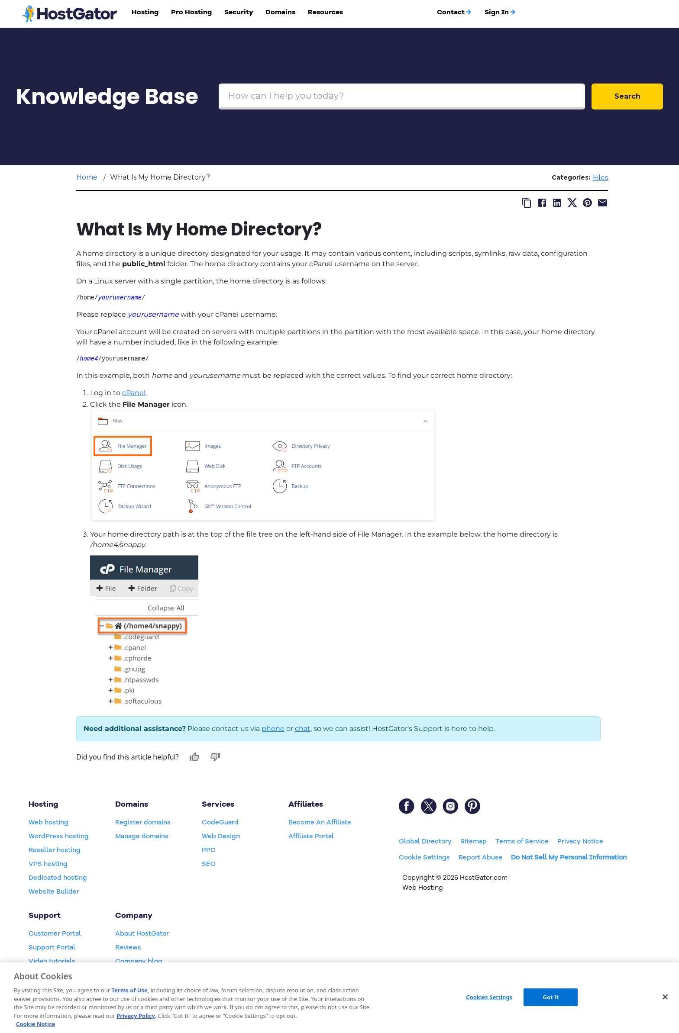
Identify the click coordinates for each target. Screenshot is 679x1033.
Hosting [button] (145, 12)
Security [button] (238, 12)
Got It (551, 997)
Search (627, 96)
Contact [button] (454, 12)
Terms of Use (129, 990)
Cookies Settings (489, 997)
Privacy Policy (135, 1016)
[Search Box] (402, 96)
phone (273, 728)
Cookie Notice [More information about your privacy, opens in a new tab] (35, 1024)
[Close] (665, 996)
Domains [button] (280, 12)
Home (86, 177)
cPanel (134, 393)
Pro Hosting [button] (191, 12)
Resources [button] (325, 12)
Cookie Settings (424, 857)
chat (302, 728)
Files (600, 178)
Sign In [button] (500, 12)
